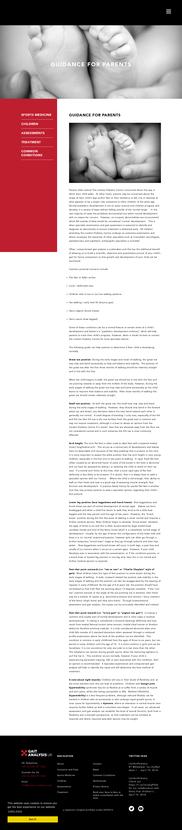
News (96, 769)
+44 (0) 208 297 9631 (34, 766)
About (60, 763)
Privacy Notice (101, 786)
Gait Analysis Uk (32, 12)
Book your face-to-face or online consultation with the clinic (108, 795)
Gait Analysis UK (36, 753)
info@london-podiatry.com (37, 785)
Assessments (33, 133)
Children (29, 124)
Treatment (31, 142)
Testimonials (99, 781)
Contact (97, 763)
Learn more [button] (15, 811)
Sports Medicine (36, 115)
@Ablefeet (139, 767)
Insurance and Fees (67, 769)
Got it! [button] (32, 819)
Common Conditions (31, 153)
